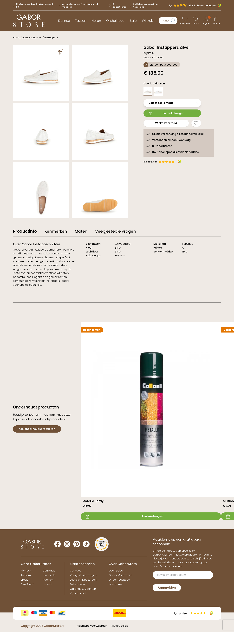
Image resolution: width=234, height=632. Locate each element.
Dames (64, 20)
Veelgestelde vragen (83, 575)
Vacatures (115, 584)
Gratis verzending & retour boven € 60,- (33, 5)
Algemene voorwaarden (92, 626)
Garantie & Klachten (83, 589)
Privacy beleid (119, 626)
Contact (75, 570)
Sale (133, 20)
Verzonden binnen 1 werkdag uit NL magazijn (78, 5)
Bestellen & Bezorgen (83, 580)
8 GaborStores (117, 5)
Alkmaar (26, 570)
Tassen (80, 20)
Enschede (49, 575)
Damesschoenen (32, 37)
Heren (96, 20)
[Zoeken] (174, 20)
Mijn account (78, 593)
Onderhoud (115, 20)
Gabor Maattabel (120, 575)
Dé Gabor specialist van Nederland (144, 5)
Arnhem (26, 575)
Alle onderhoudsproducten (37, 429)
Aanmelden (167, 587)
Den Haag (49, 570)
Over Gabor (116, 570)
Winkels (148, 20)
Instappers (51, 37)
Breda (24, 580)
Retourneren (78, 584)
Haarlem (48, 580)
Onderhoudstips (119, 580)
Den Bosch (27, 584)
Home (16, 37)
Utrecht (47, 584)
